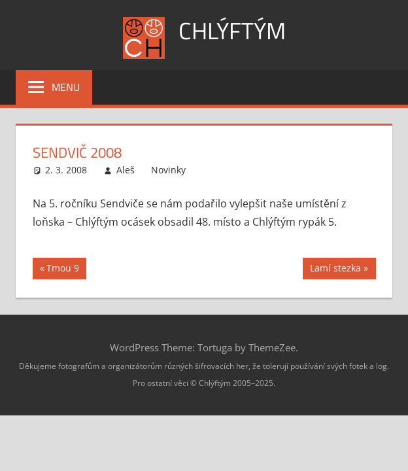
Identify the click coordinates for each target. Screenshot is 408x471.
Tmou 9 (64, 269)
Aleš (125, 170)
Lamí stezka (335, 269)
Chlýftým (232, 30)
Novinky (168, 170)
